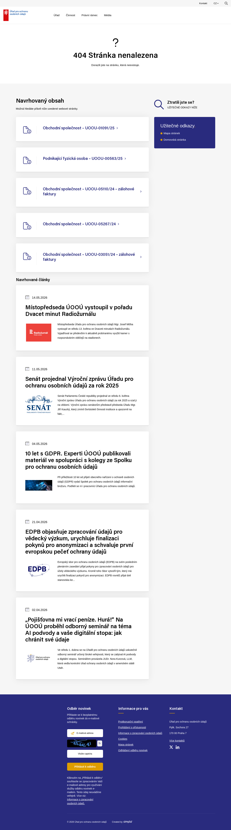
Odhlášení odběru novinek (133, 750)
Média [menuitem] (107, 15)
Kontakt (203, 3)
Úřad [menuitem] (57, 15)
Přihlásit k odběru (84, 766)
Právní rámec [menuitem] (89, 15)
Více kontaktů (177, 740)
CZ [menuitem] (216, 4)
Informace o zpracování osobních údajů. (80, 801)
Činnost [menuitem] (70, 15)
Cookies (122, 738)
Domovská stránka (175, 139)
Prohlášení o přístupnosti (132, 727)
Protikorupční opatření (130, 721)
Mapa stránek (172, 133)
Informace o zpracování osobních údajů (140, 733)
